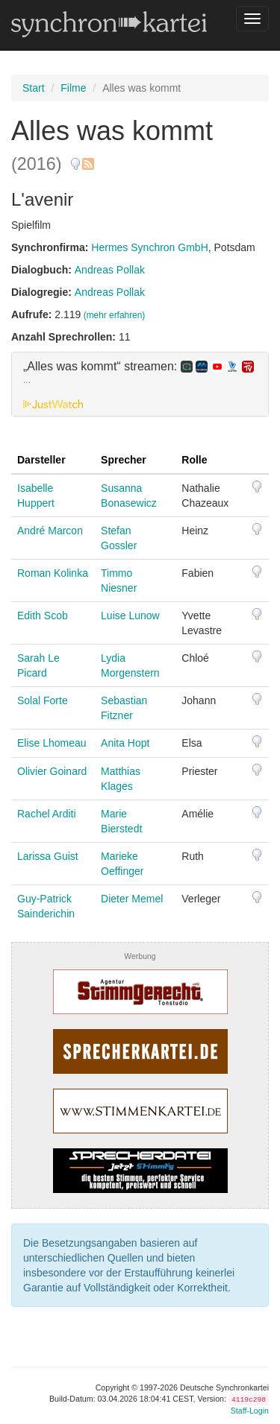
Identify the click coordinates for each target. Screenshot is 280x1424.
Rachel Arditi (46, 814)
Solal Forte (42, 700)
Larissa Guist (47, 856)
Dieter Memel (132, 899)
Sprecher (123, 460)
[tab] (140, 384)
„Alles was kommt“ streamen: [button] (138, 373)
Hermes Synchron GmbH (149, 247)
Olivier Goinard (52, 771)
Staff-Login (250, 1410)
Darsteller (41, 460)
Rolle (194, 460)
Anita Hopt (125, 743)
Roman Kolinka (52, 573)
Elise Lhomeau (52, 743)
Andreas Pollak (110, 270)
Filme (73, 88)
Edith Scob (42, 615)
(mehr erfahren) (115, 315)
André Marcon (50, 531)
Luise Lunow (130, 615)
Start (33, 88)
